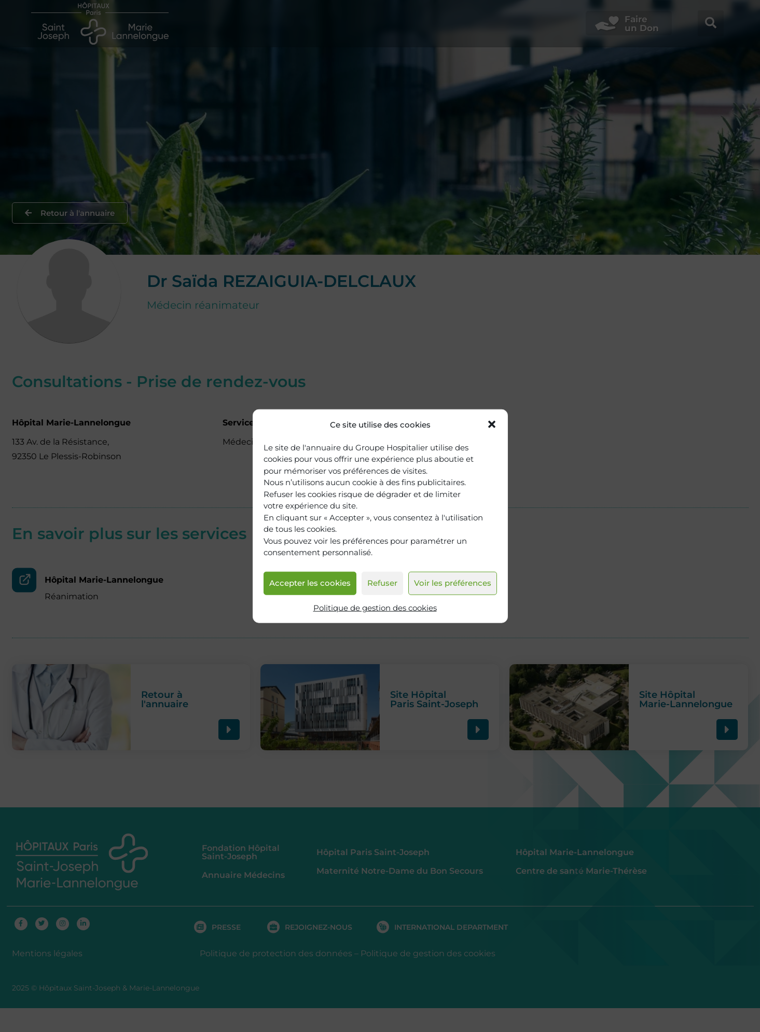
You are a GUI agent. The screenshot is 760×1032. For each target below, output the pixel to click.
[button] (492, 424)
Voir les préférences (452, 583)
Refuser (382, 583)
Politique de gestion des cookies (375, 608)
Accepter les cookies (310, 583)
